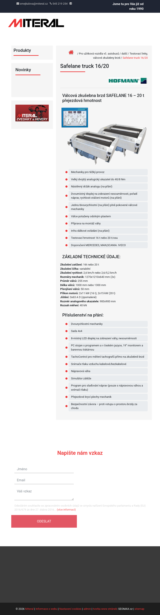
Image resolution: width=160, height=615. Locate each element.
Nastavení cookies (70, 608)
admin (87, 608)
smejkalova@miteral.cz (32, 3)
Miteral (29, 608)
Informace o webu (46, 608)
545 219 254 (59, 3)
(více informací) (66, 512)
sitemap (139, 608)
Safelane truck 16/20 (135, 57)
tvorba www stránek (105, 608)
